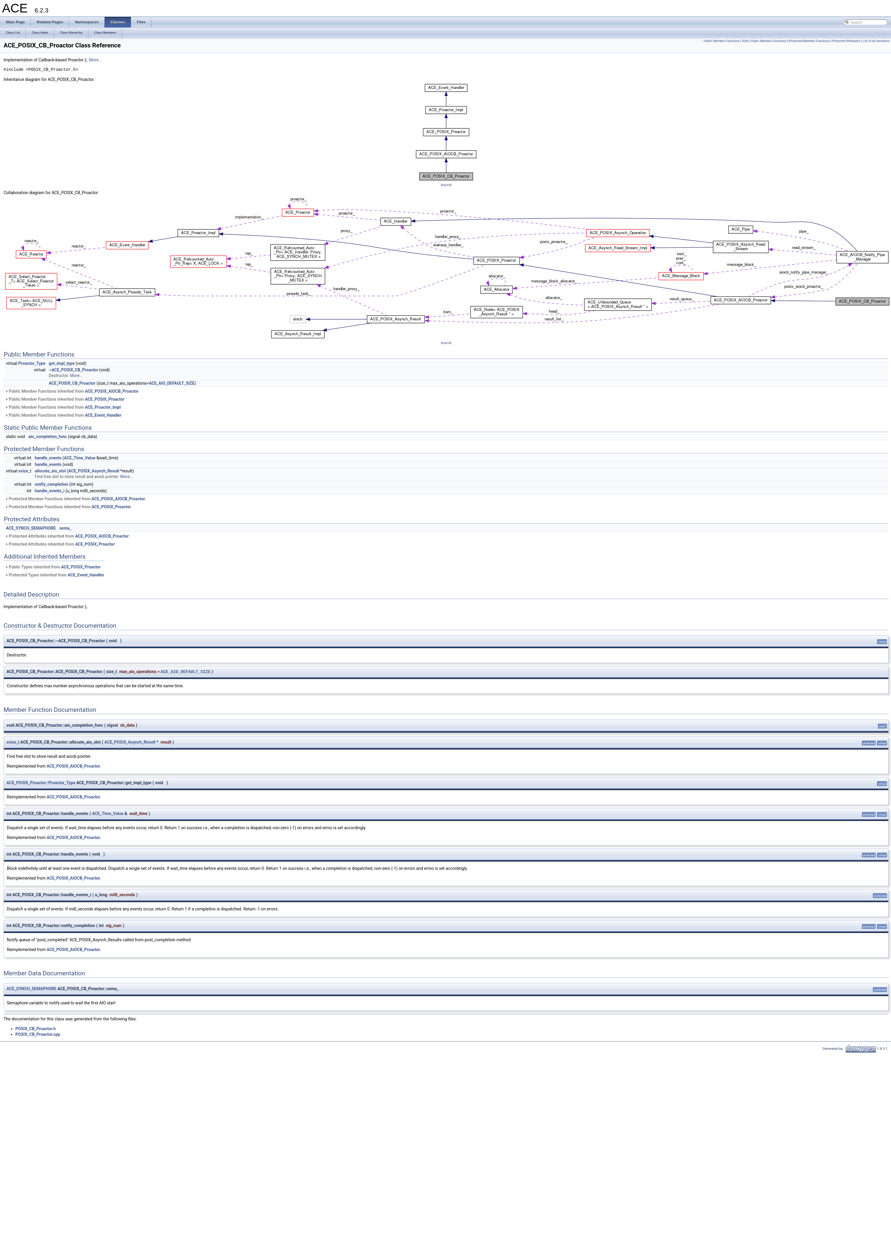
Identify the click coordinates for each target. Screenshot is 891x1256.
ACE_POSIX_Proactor (104, 399)
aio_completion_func (47, 436)
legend (446, 184)
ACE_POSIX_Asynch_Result (93, 471)
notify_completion (51, 484)
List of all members (876, 41)
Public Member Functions (722, 41)
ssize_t (24, 471)
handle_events (48, 458)
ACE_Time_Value (79, 458)
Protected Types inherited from (54, 575)
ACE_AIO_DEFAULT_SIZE (171, 383)
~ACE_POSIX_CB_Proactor (73, 369)
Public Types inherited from (53, 567)
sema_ (65, 528)
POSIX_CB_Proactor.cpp (37, 1034)
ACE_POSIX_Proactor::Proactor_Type (41, 782)
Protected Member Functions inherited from (75, 498)
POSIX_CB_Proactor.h (35, 1028)
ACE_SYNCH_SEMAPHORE (31, 528)
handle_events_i (49, 490)
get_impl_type (62, 363)
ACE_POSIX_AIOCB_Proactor (112, 391)
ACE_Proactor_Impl (103, 407)
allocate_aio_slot (50, 471)
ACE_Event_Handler (103, 415)
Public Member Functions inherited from (72, 391)
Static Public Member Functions (764, 41)
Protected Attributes (846, 41)
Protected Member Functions (809, 41)
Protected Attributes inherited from (67, 536)
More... (95, 59)
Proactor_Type (31, 363)
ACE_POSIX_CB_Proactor (72, 383)
